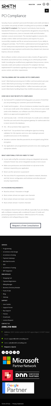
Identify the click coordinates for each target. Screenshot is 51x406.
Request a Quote (10, 347)
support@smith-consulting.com (18, 339)
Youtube (18, 352)
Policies (5, 314)
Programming (7, 248)
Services (4, 245)
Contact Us (6, 323)
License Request (8, 320)
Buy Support (7, 311)
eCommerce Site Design (10, 252)
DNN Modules (6, 274)
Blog (4, 294)
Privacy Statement (18, 404)
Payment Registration (9, 281)
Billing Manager (7, 284)
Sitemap (5, 297)
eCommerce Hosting (9, 255)
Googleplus (14, 352)
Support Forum (8, 307)
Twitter (7, 352)
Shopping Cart (7, 278)
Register (32, 4)
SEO (4, 264)
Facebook (3, 352)
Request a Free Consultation (25, 225)
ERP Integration (7, 271)
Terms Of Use (6, 404)
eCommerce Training (9, 268)
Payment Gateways (9, 258)
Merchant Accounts (9, 261)
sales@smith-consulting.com (18, 343)
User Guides (7, 304)
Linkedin (10, 352)
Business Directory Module (11, 287)
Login (39, 4)
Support (4, 300)
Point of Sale (7, 291)
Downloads (6, 317)
